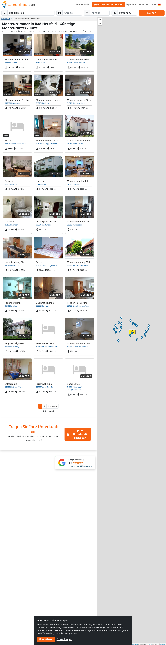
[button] (52, 406)
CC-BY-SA (149, 644)
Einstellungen (64, 639)
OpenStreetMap (133, 644)
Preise (153, 4)
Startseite (5, 18)
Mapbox (162, 644)
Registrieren (131, 4)
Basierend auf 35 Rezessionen (80, 466)
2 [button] (44, 406)
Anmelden (143, 4)
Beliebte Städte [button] (83, 4)
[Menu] (160, 4)
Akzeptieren (46, 639)
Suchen (151, 12)
